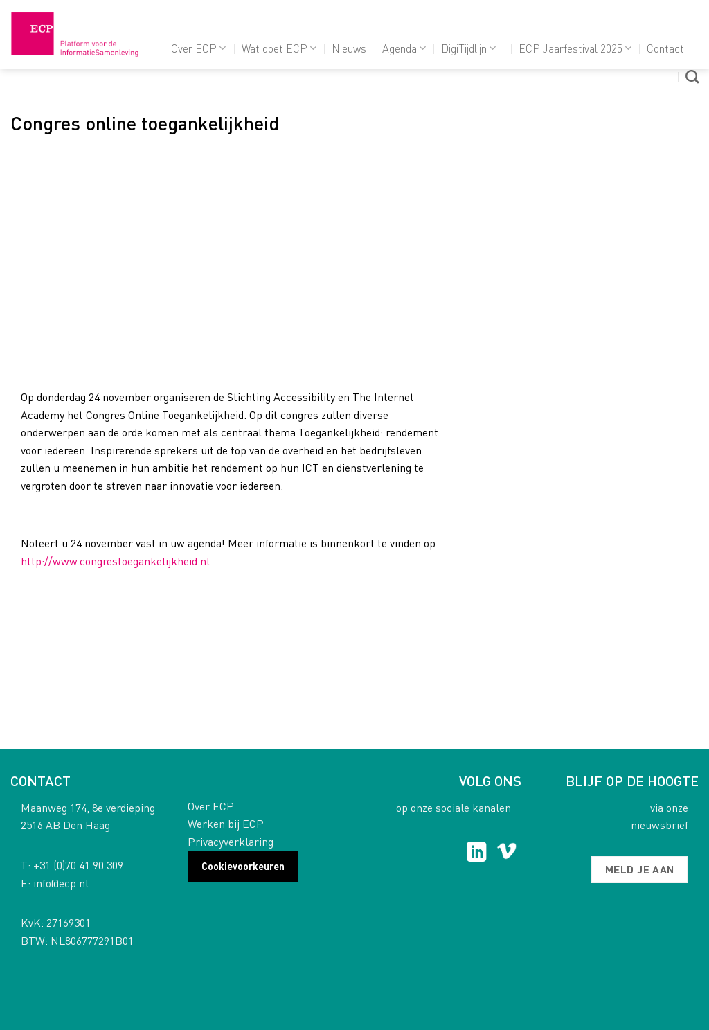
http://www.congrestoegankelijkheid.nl (115, 560)
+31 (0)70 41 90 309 (78, 865)
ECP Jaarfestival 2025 (575, 48)
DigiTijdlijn (468, 48)
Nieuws (349, 48)
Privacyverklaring (230, 841)
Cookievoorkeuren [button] (243, 866)
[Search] (692, 76)
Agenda (404, 48)
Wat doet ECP (279, 48)
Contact (665, 48)
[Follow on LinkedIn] (477, 853)
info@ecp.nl (61, 883)
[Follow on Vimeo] (506, 853)
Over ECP (198, 48)
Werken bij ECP (226, 823)
